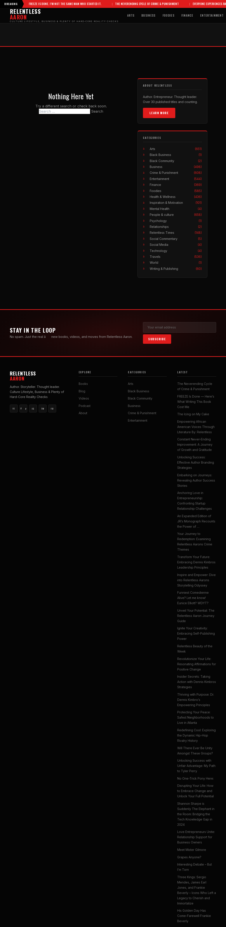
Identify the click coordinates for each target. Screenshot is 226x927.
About (83, 413)
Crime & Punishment (176, 173)
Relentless (39, 376)
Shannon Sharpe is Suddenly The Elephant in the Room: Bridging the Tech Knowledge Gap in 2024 (195, 814)
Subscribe (157, 339)
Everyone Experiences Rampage (199, 4)
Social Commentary (176, 238)
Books (83, 384)
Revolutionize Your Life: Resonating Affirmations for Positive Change (196, 664)
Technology (176, 250)
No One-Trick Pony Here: (195, 778)
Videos (84, 398)
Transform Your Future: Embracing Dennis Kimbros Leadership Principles (196, 562)
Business (148, 15)
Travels (176, 256)
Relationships (176, 226)
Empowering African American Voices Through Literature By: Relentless (196, 427)
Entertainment (176, 178)
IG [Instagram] (33, 408)
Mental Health (176, 208)
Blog (82, 391)
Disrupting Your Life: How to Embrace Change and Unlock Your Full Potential (195, 791)
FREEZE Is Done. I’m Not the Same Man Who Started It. (51, 4)
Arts (130, 15)
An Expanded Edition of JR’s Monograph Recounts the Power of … (196, 521)
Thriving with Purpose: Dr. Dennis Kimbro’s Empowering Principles (195, 700)
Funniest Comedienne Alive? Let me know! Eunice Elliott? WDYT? (193, 598)
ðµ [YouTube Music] (23, 408)
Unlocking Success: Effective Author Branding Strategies (195, 462)
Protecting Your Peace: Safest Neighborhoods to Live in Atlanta (195, 718)
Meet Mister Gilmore (191, 850)
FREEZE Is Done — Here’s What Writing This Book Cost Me (195, 402)
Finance (187, 15)
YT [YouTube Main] (13, 408)
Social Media (176, 244)
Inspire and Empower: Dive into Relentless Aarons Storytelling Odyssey (196, 580)
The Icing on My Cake (193, 414)
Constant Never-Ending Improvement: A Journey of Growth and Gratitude (194, 445)
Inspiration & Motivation (176, 203)
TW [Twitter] (42, 408)
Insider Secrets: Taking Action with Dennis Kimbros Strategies (196, 682)
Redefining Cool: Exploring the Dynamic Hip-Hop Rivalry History (196, 735)
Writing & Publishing (176, 268)
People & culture (176, 214)
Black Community (176, 161)
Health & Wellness (176, 196)
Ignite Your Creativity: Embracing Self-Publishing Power (196, 634)
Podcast (84, 406)
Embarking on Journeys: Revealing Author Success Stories (196, 480)
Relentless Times (176, 232)
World (176, 262)
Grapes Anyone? (189, 857)
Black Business (176, 155)
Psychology (176, 220)
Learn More (159, 113)
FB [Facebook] (52, 408)
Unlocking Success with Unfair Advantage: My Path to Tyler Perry (196, 766)
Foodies (168, 15)
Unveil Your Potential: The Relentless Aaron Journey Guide (195, 616)
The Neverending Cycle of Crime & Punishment (133, 4)
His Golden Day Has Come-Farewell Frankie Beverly (194, 916)
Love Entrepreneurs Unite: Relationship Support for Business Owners (196, 837)
